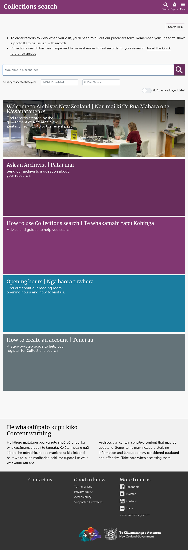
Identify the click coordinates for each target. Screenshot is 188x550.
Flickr (126, 508)
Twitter (128, 494)
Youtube (128, 501)
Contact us (40, 480)
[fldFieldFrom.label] (59, 82)
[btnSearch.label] (179, 70)
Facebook (129, 487)
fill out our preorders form (114, 38)
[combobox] (88, 69)
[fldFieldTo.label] (101, 82)
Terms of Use (83, 487)
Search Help (175, 27)
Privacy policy (83, 492)
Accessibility (82, 497)
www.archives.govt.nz (135, 515)
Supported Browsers (88, 502)
